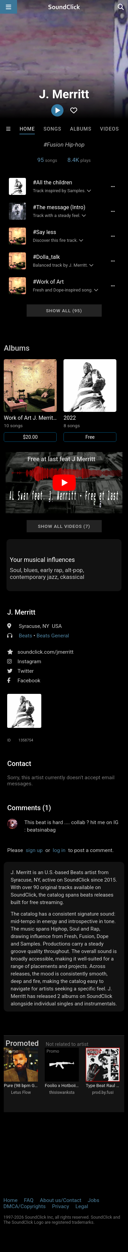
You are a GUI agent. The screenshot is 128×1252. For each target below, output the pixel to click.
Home (27, 129)
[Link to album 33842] (30, 400)
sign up (34, 850)
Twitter (25, 671)
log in (59, 850)
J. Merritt (21, 612)
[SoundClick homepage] (64, 6)
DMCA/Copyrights (24, 1206)
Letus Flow (21, 1092)
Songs (52, 129)
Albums (80, 129)
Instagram (29, 661)
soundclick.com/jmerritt (45, 652)
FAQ (28, 1200)
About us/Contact (60, 1200)
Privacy (60, 1206)
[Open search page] (121, 7)
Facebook (28, 681)
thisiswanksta (61, 1092)
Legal (81, 1206)
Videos (109, 129)
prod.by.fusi (103, 1092)
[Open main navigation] (8, 7)
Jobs (93, 1200)
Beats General (53, 636)
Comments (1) (29, 808)
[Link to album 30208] (89, 400)
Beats (25, 636)
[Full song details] (113, 186)
